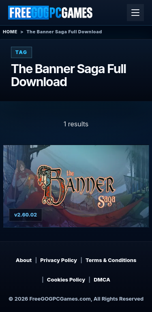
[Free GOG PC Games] (50, 13)
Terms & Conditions (111, 260)
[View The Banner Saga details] (76, 186)
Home (10, 32)
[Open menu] (135, 12)
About (24, 260)
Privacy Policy (58, 260)
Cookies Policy (66, 279)
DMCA (102, 279)
